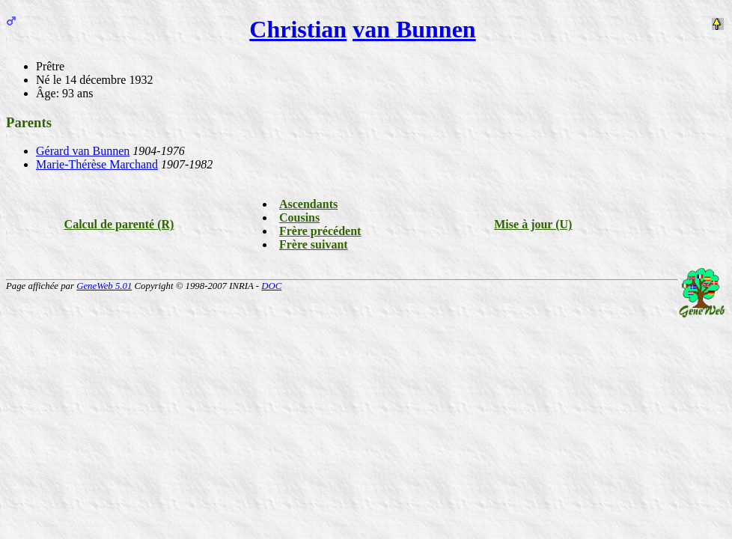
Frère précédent (320, 231)
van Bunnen (414, 29)
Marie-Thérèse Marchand (97, 164)
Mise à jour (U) (533, 224)
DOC (271, 286)
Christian (298, 29)
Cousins (299, 217)
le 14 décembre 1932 (103, 79)
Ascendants (308, 204)
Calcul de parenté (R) (119, 224)
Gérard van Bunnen (82, 150)
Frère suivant (313, 244)
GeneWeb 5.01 (104, 286)
